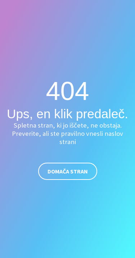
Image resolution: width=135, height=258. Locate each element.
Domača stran (68, 171)
